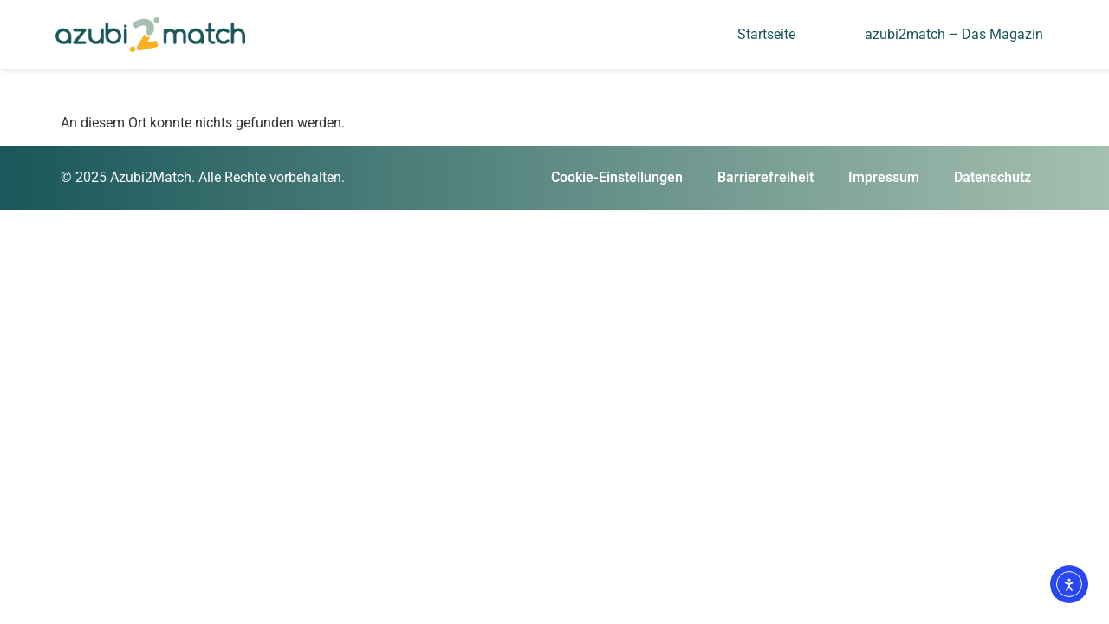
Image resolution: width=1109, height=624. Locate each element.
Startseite (766, 34)
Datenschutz (992, 177)
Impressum (883, 177)
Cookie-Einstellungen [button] (617, 177)
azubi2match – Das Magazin (954, 34)
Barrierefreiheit (765, 177)
